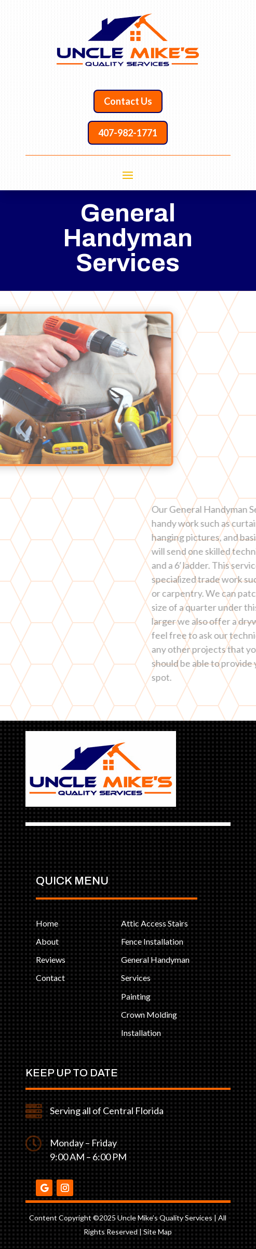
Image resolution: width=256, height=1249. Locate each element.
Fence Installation (152, 941)
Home (47, 923)
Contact (50, 978)
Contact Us (128, 101)
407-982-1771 (127, 132)
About (47, 941)
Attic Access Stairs (154, 923)
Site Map (157, 1231)
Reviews (50, 959)
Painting (136, 996)
